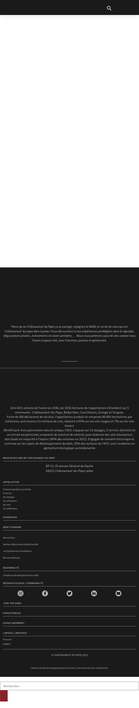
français (7, 639)
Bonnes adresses (11, 558)
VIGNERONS (10, 517)
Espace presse (12, 613)
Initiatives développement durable (21, 575)
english (7, 643)
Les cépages (9, 497)
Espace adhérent (13, 622)
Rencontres (9, 537)
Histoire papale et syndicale (17, 489)
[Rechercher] (4, 696)
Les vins (7, 505)
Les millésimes (10, 508)
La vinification (10, 501)
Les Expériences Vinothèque (17, 551)
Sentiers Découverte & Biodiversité (20, 544)
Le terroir (7, 493)
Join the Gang (12, 603)
